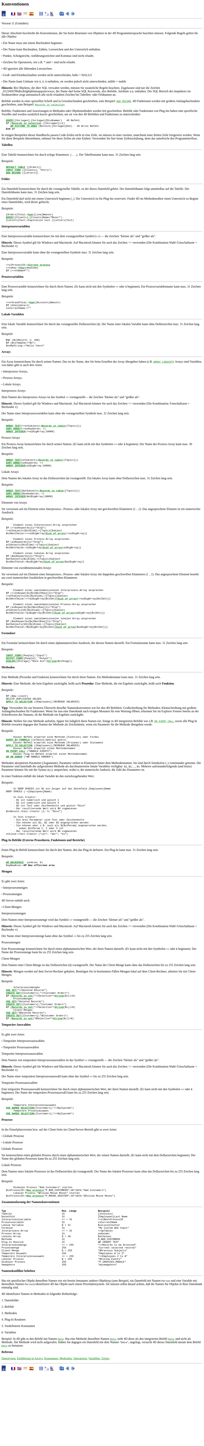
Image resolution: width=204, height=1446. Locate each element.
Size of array (55, 551)
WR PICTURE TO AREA (23, 127)
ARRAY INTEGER (15, 443)
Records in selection (49, 104)
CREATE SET (13, 1045)
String (51, 694)
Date (61, 1412)
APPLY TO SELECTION (19, 736)
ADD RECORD (123, 101)
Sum (30, 219)
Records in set (22, 1048)
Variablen (94, 1431)
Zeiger (105, 1431)
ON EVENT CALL (163, 756)
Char (22, 274)
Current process (39, 271)
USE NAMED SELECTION (20, 1166)
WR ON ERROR (14, 796)
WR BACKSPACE (15, 912)
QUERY (9, 120)
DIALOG (10, 694)
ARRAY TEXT (13, 437)
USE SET (11, 1041)
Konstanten (51, 1431)
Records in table (53, 437)
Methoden (66, 1431)
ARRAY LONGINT (162, 372)
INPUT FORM (13, 173)
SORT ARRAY (13, 440)
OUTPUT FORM (14, 691)
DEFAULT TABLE (15, 170)
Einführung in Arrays (30, 1431)
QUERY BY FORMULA (17, 776)
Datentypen (9, 1431)
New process (35, 1250)
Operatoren (80, 1431)
